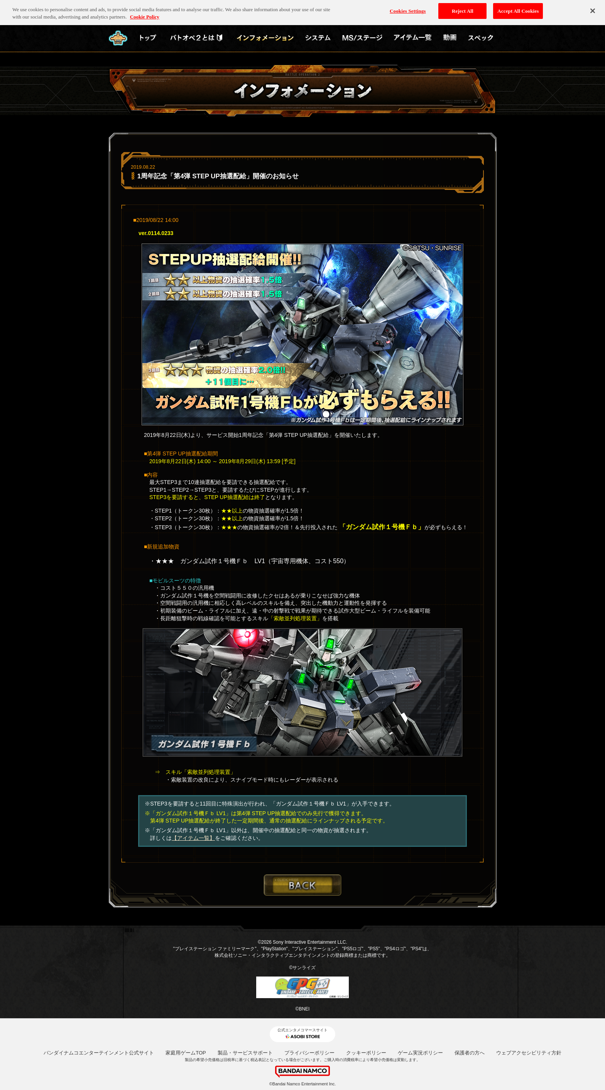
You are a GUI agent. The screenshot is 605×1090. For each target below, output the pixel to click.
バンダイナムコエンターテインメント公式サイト (99, 1053)
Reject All (462, 8)
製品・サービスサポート (245, 1053)
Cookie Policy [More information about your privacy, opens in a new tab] (144, 14)
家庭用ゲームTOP (186, 1053)
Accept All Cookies (518, 8)
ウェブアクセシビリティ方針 (528, 1053)
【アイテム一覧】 (193, 838)
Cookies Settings (408, 8)
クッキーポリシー (366, 1053)
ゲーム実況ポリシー (420, 1053)
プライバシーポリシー (309, 1053)
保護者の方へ (470, 1053)
